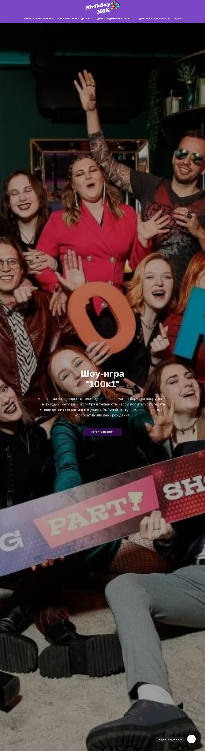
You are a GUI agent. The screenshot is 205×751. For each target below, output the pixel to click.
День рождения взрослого (114, 18)
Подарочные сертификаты (153, 18)
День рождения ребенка (38, 18)
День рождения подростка (75, 18)
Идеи (178, 18)
